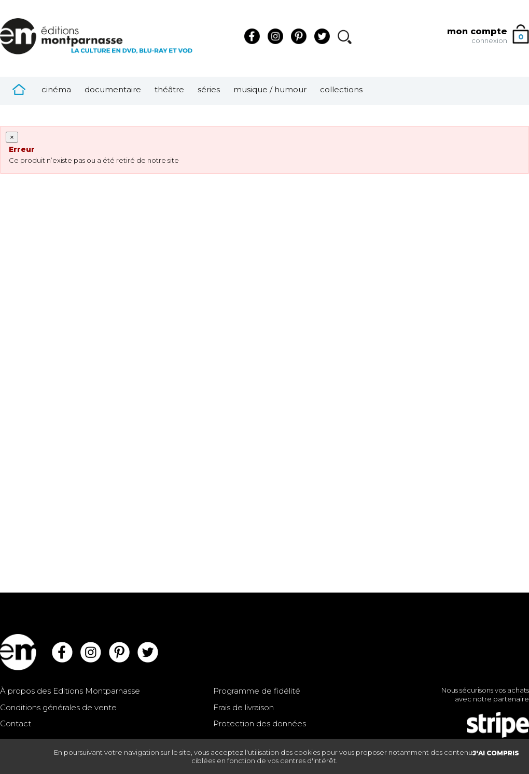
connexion (489, 40)
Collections (341, 89)
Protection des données (259, 723)
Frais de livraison (243, 707)
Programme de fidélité (256, 691)
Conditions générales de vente (58, 707)
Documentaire (113, 89)
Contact (15, 723)
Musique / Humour (270, 89)
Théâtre (169, 89)
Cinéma (56, 89)
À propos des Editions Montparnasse (70, 691)
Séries (209, 89)
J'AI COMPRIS (495, 753)
